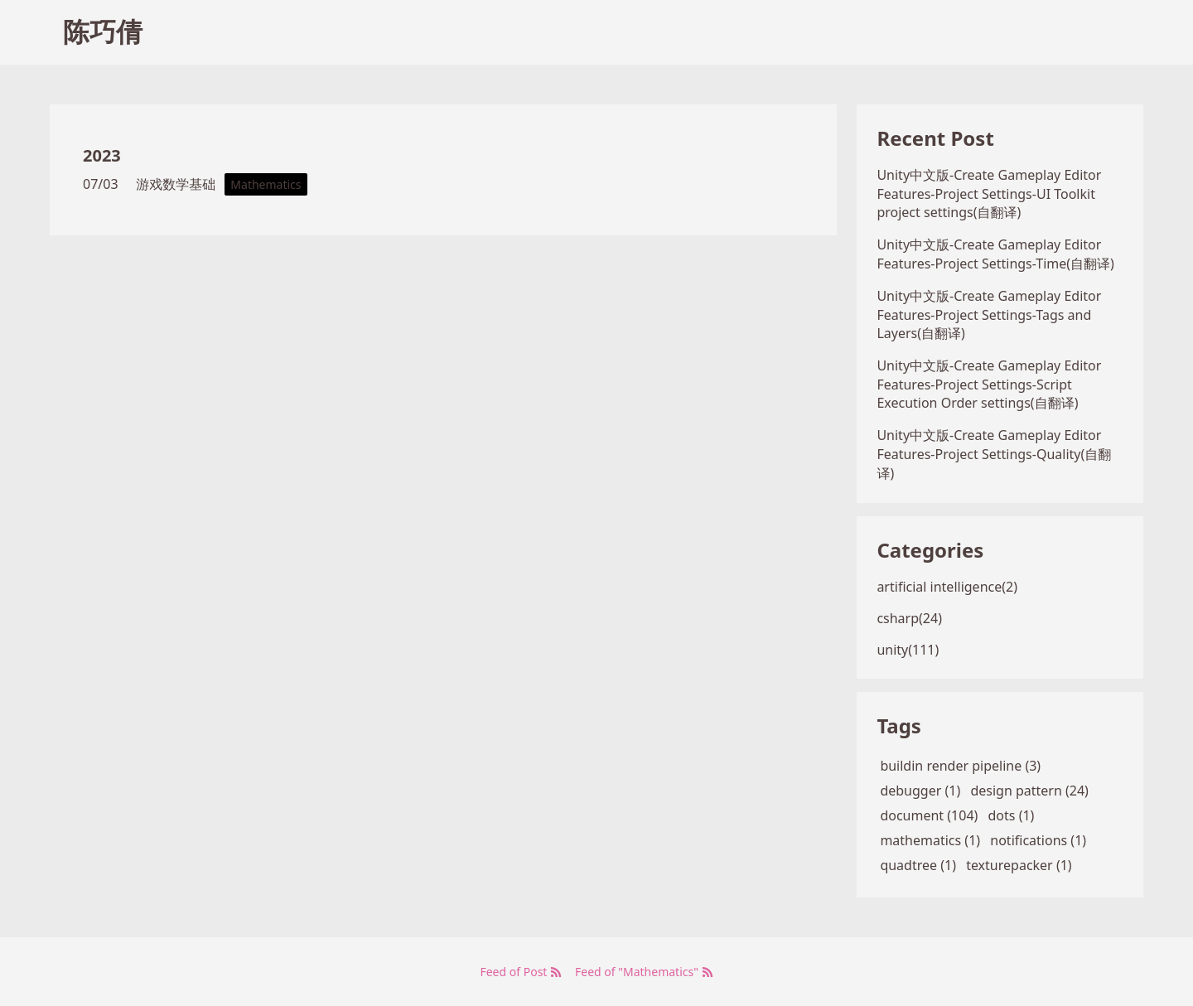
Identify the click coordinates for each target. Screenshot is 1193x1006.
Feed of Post (521, 971)
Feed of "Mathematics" (644, 971)
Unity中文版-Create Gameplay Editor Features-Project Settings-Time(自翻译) (995, 254)
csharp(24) (909, 618)
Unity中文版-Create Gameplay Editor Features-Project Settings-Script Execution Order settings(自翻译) (989, 384)
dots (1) (1011, 815)
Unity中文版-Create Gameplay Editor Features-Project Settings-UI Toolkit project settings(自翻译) (989, 193)
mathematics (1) (930, 840)
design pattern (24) (1029, 790)
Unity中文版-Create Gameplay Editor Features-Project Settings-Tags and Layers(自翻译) (989, 314)
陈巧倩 (102, 31)
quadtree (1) (918, 865)
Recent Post (935, 138)
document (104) (929, 815)
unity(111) (908, 650)
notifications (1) (1038, 840)
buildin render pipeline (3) (960, 766)
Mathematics (265, 184)
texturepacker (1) (1019, 865)
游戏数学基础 (175, 184)
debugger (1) (920, 790)
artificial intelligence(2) (947, 587)
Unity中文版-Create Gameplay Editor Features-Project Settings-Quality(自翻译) (994, 454)
